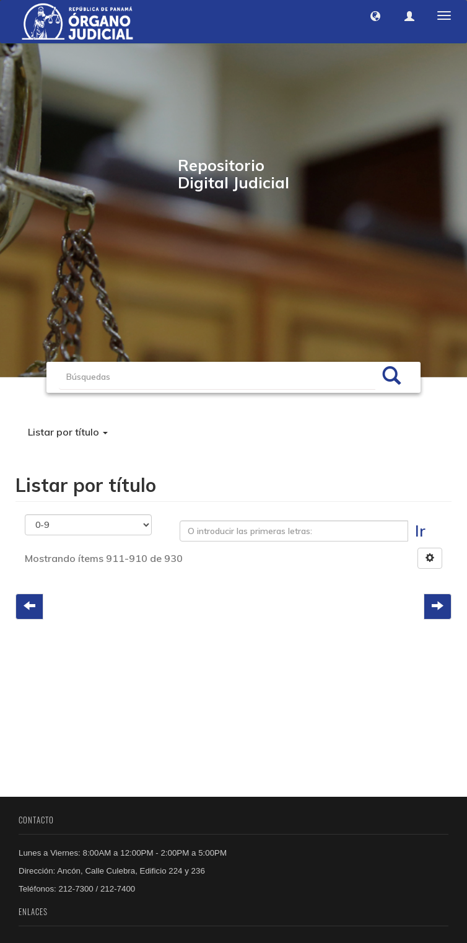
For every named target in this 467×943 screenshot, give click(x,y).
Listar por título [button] (68, 432)
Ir (420, 530)
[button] (375, 16)
